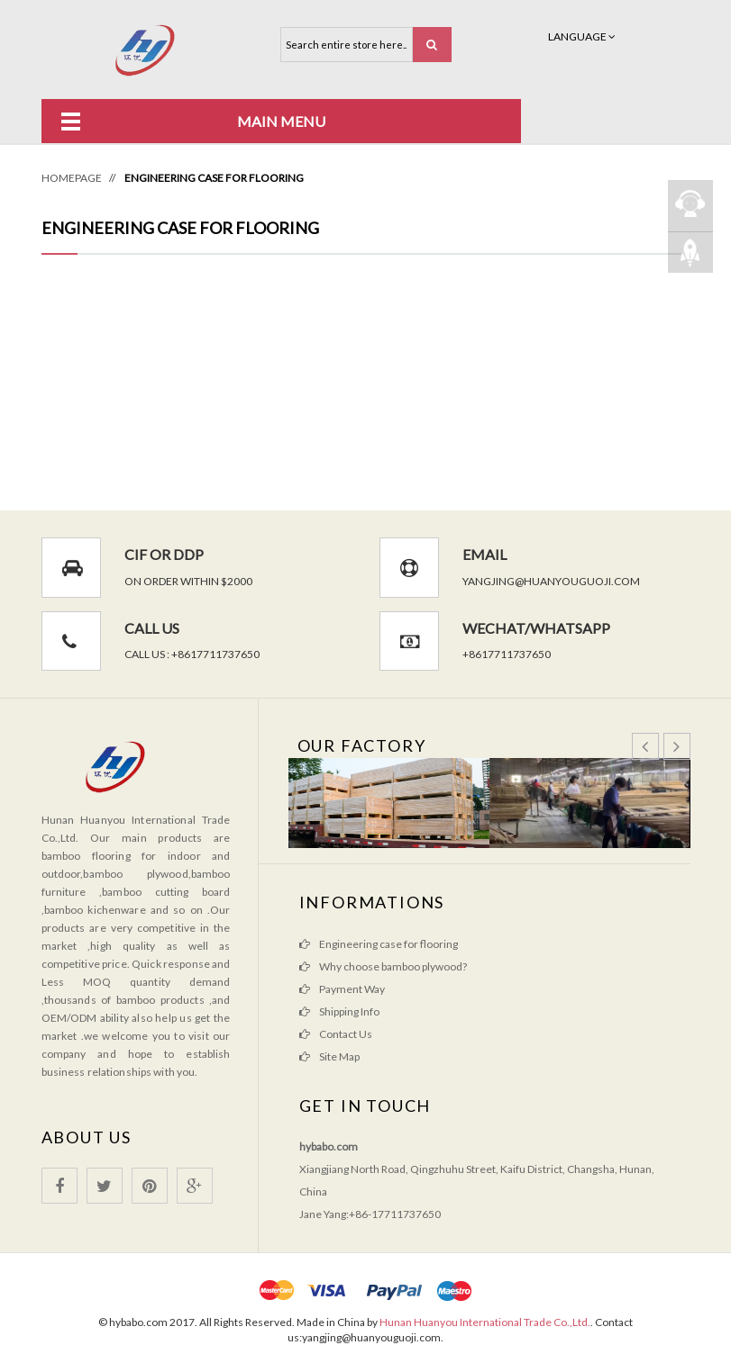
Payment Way (352, 989)
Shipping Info (349, 1011)
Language (582, 36)
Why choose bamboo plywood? (393, 966)
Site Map (339, 1056)
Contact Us (345, 1034)
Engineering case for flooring (388, 944)
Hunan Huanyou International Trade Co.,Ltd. (484, 1322)
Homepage (71, 178)
